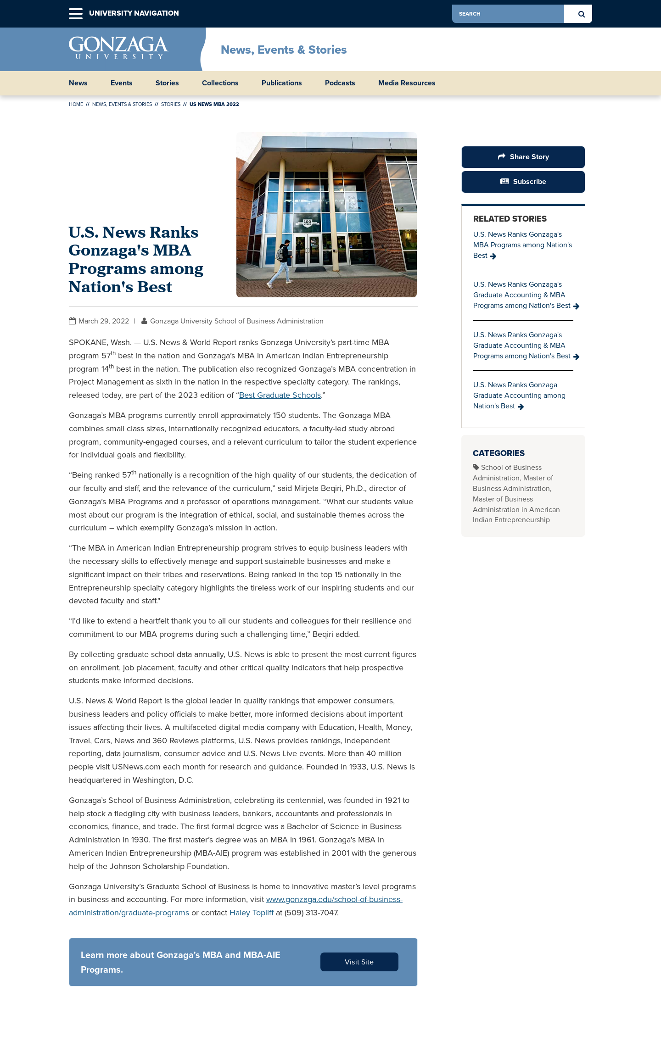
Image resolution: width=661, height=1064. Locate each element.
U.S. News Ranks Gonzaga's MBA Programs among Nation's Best (522, 245)
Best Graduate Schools (280, 395)
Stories (167, 83)
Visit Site (359, 962)
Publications (282, 83)
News (78, 83)
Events (122, 83)
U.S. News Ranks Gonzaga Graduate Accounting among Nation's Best (519, 395)
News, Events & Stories (284, 49)
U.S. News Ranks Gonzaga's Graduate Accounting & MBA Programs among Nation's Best (522, 295)
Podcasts (340, 83)
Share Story (529, 156)
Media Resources (407, 83)
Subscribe (529, 181)
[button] (76, 14)
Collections (220, 83)
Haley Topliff (252, 913)
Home (76, 104)
